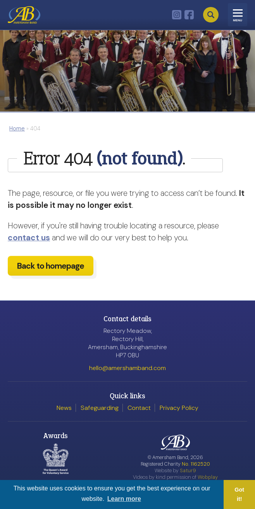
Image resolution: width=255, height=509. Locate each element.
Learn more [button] (124, 498)
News (64, 408)
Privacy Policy (179, 408)
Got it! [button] (239, 494)
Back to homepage (50, 269)
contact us (29, 237)
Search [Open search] (211, 14)
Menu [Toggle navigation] (237, 20)
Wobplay (208, 477)
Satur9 (188, 470)
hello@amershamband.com (127, 368)
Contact (139, 408)
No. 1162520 (196, 464)
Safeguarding (100, 408)
